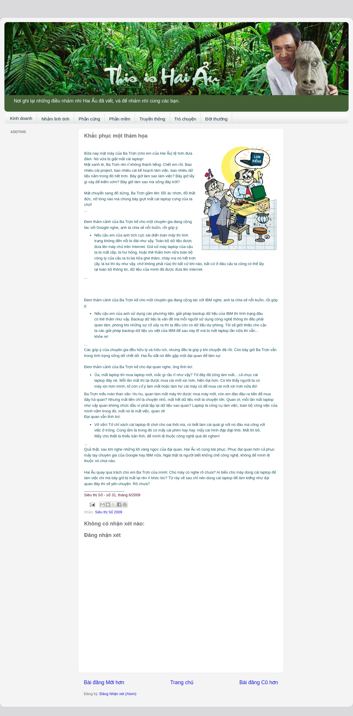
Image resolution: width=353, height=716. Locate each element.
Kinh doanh (21, 118)
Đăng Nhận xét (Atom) (117, 694)
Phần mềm (119, 118)
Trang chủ (181, 682)
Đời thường (216, 118)
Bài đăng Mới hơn (104, 682)
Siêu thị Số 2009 (108, 512)
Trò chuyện (185, 118)
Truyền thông (152, 118)
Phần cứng (89, 118)
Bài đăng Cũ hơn (258, 682)
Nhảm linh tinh (55, 118)
